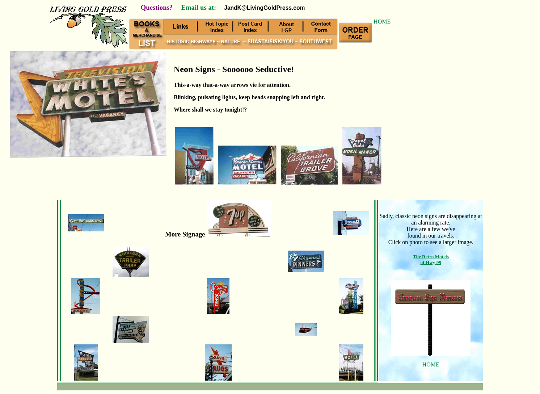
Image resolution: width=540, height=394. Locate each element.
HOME (382, 21)
